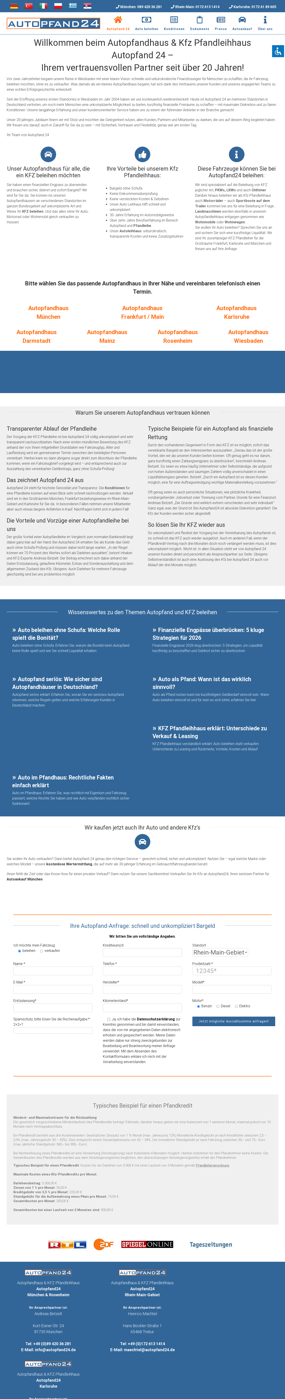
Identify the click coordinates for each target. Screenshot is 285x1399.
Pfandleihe (142, 226)
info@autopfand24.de (55, 1349)
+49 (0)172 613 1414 (146, 1343)
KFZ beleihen (32, 211)
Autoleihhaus (131, 231)
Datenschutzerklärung (156, 1019)
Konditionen (115, 488)
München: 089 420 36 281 (141, 7)
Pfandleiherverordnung (212, 1165)
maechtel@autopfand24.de (149, 1349)
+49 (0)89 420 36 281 (52, 1343)
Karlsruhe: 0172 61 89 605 (254, 7)
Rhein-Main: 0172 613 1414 (197, 7)
